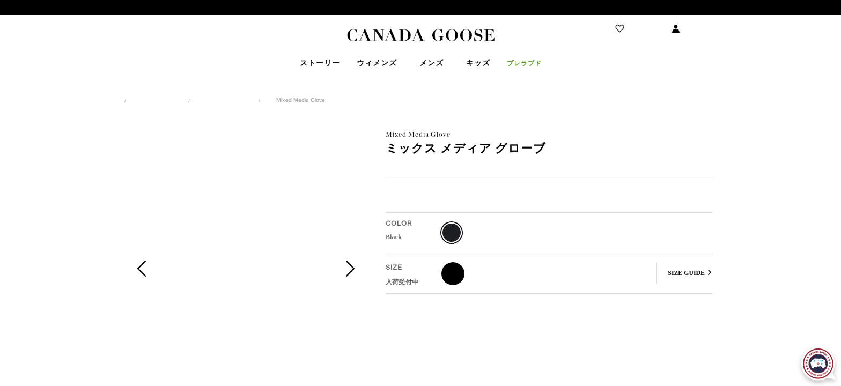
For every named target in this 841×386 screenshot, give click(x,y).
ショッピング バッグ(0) (775, 29)
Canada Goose (421, 35)
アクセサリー (225, 99)
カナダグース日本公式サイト (68, 99)
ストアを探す (62, 29)
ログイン (700, 29)
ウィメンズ (158, 99)
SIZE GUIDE (686, 273)
